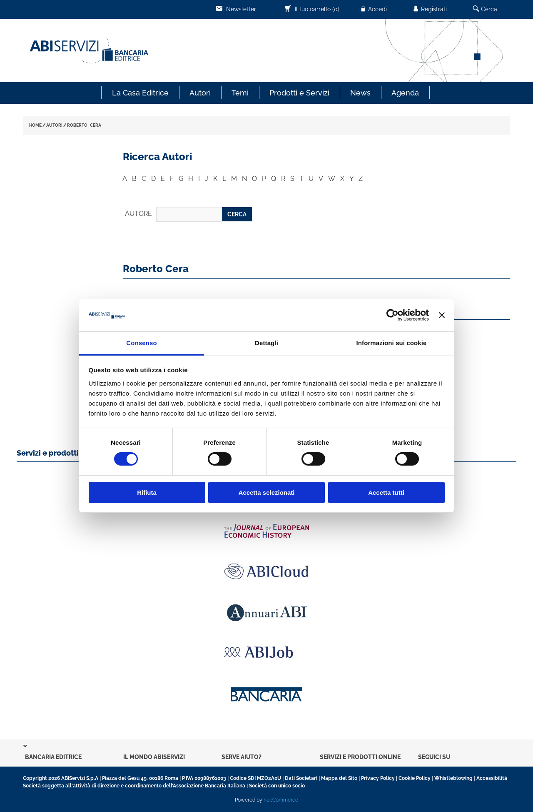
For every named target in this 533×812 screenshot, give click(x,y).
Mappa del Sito (339, 778)
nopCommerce (281, 800)
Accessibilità (491, 778)
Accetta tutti (386, 492)
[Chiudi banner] (442, 315)
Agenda (405, 92)
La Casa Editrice (140, 92)
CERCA (237, 214)
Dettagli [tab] (266, 342)
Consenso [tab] (141, 342)
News (360, 92)
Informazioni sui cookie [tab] (391, 342)
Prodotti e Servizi (299, 92)
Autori (200, 92)
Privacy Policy (378, 778)
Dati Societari (301, 778)
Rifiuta (147, 492)
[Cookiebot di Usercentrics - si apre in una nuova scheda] (392, 315)
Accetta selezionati (266, 492)
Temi (240, 92)
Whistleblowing (453, 778)
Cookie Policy (415, 778)
